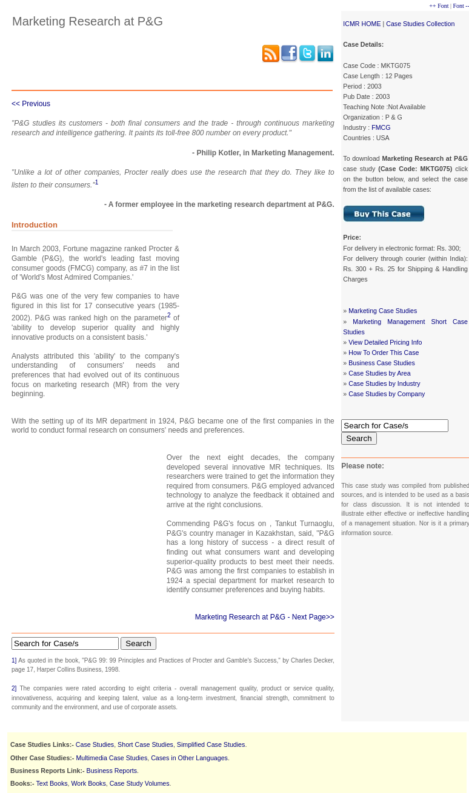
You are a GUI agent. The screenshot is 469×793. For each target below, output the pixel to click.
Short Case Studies (145, 744)
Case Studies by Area (379, 373)
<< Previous (31, 104)
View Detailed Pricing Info (385, 342)
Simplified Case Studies (211, 744)
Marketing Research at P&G (240, 617)
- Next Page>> (310, 617)
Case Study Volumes (140, 783)
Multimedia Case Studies (111, 757)
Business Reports (112, 770)
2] (14, 688)
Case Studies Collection (420, 23)
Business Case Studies (381, 362)
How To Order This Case (383, 352)
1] (14, 660)
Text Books (51, 783)
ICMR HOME (362, 23)
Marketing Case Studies (382, 310)
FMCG (380, 127)
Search (358, 438)
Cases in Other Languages (189, 757)
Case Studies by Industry (384, 383)
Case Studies (95, 744)
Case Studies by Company (386, 393)
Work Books (89, 783)
